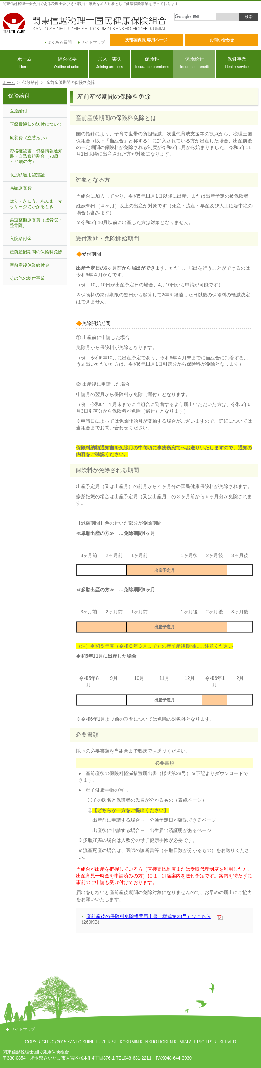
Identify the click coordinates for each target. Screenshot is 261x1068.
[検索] (195, 16)
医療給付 (18, 110)
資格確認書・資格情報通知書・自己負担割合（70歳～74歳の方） (36, 156)
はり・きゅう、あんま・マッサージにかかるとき (36, 204)
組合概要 (67, 62)
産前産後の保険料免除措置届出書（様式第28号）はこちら (146, 916)
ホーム (24, 62)
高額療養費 (21, 188)
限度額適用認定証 (27, 174)
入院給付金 (21, 238)
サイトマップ (91, 42)
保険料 (152, 62)
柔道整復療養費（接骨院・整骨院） (36, 222)
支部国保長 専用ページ (146, 40)
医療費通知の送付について (36, 124)
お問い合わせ (222, 40)
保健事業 (237, 62)
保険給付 (194, 62)
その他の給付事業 (27, 278)
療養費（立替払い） (29, 137)
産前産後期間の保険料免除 (36, 251)
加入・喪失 (110, 62)
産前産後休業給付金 (29, 265)
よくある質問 (58, 42)
